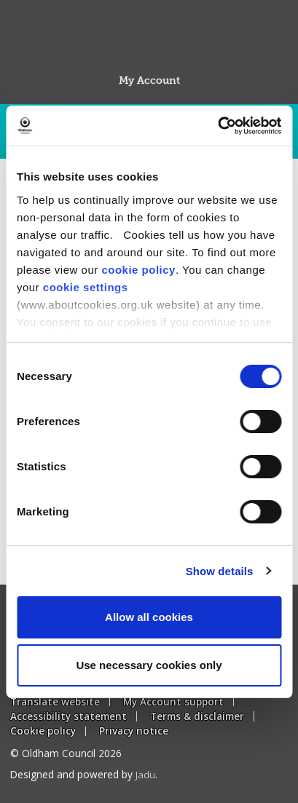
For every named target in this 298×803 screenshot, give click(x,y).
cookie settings (85, 287)
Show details (220, 571)
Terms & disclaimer (197, 716)
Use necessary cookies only (148, 665)
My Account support (173, 701)
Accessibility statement (68, 716)
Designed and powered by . (83, 774)
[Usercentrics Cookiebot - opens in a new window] (217, 125)
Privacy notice (133, 730)
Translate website (55, 701)
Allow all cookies (149, 617)
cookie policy (138, 270)
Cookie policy (43, 730)
